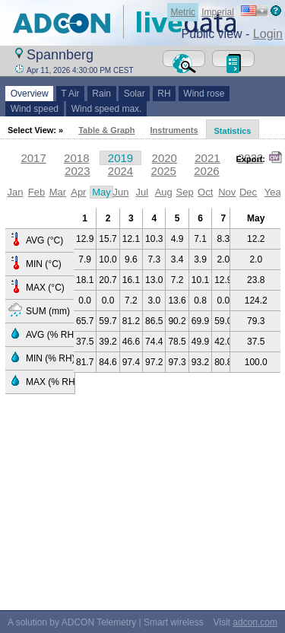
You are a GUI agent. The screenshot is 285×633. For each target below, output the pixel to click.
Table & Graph (106, 130)
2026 (206, 170)
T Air (70, 93)
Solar (134, 93)
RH (164, 93)
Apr (78, 192)
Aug (164, 192)
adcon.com (255, 622)
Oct (205, 192)
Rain (101, 93)
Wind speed (34, 108)
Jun (120, 192)
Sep (185, 192)
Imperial (217, 12)
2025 (163, 170)
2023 (77, 170)
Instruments (174, 130)
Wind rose (204, 93)
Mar (57, 192)
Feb (36, 192)
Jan (15, 192)
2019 (120, 157)
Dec (248, 192)
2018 (76, 157)
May (101, 192)
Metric (182, 12)
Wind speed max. (106, 108)
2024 (120, 170)
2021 (207, 157)
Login (268, 33)
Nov (227, 192)
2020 (164, 157)
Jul (141, 192)
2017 (33, 157)
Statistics (233, 130)
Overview (29, 93)
